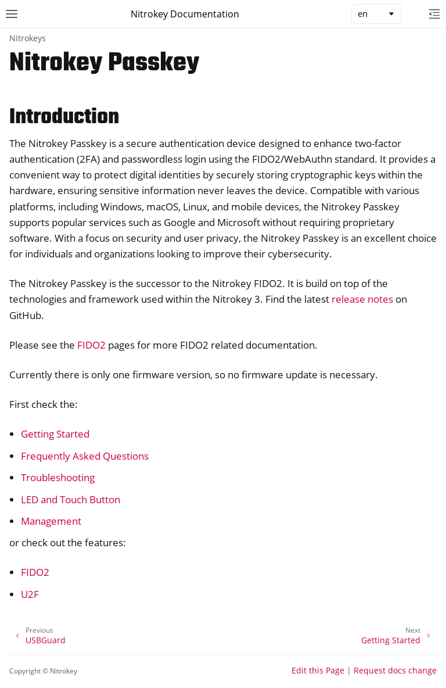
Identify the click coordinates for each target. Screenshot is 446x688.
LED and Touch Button (70, 499)
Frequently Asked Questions (85, 456)
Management (51, 521)
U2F (30, 594)
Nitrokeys (27, 38)
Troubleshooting (58, 477)
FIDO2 (35, 572)
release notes (362, 299)
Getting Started (55, 433)
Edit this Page (318, 670)
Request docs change (395, 670)
